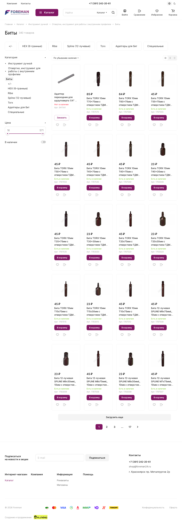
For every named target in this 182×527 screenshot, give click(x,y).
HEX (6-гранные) (18, 88)
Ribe (10, 93)
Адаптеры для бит (19, 107)
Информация (64, 474)
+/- (10, 83)
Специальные (16, 112)
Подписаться (97, 457)
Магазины (62, 484)
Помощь (88, 474)
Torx (10, 102)
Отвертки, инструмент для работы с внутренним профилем (24, 71)
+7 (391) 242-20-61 (100, 3)
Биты (9, 79)
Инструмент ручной (20, 63)
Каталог (9, 480)
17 (130, 426)
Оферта (173, 507)
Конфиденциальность (153, 507)
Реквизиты (63, 480)
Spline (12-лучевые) (19, 97)
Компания (37, 474)
